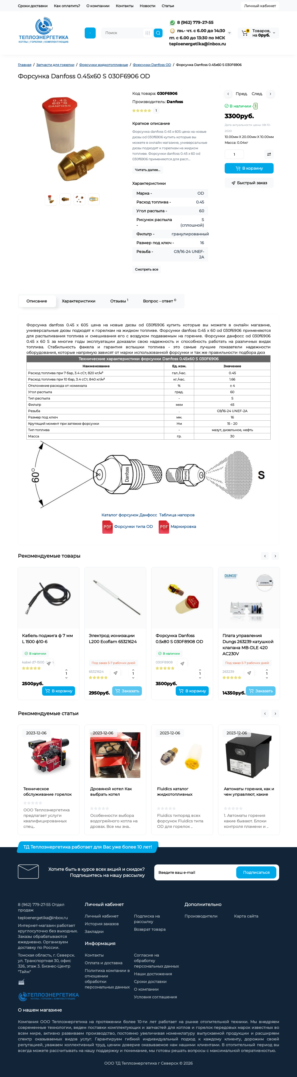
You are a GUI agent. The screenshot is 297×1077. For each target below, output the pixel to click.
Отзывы (119, 301)
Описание (36, 301)
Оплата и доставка (103, 962)
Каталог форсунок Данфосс (129, 515)
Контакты (124, 6)
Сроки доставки (33, 6)
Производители (201, 916)
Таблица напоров (177, 515)
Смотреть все (146, 269)
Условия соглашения (155, 997)
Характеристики (78, 301)
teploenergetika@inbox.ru (43, 917)
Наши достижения (153, 973)
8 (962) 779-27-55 (191, 22)
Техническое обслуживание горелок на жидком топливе (47, 794)
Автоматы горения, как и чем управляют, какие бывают (249, 794)
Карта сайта (246, 916)
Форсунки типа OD (127, 526)
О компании (97, 6)
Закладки (94, 931)
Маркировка (183, 526)
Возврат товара (150, 929)
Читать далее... (147, 170)
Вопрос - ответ (158, 301)
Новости (147, 6)
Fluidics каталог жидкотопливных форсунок (174, 794)
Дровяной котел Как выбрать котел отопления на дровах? (112, 794)
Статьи (168, 6)
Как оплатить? (67, 6)
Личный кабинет (260, 6)
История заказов (102, 923)
